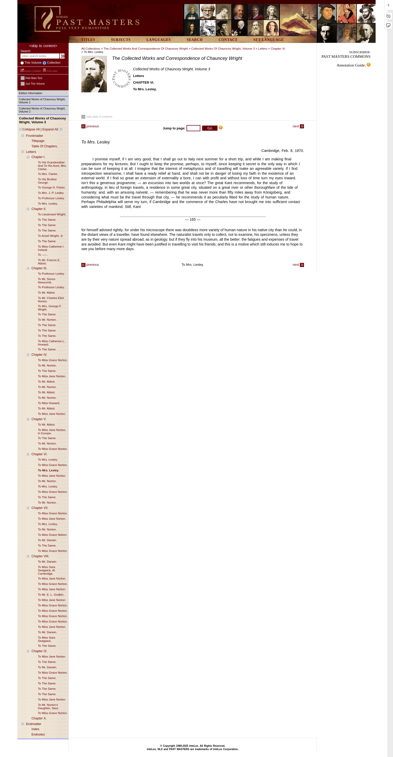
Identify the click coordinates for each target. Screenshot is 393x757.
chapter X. (39, 718)
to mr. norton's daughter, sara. (48, 706)
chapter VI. (39, 454)
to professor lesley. (51, 198)
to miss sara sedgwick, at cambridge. (46, 570)
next (298, 126)
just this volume (33, 83)
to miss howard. (49, 403)
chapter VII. (39, 508)
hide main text (31, 78)
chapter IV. (39, 355)
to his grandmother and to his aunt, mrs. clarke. (52, 166)
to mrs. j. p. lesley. (51, 192)
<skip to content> (43, 46)
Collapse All (31, 129)
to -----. (43, 254)
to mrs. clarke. (48, 173)
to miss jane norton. (52, 376)
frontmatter (34, 136)
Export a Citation (31, 71)
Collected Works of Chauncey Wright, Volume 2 (42, 110)
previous (90, 126)
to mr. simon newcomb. (46, 280)
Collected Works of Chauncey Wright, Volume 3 (223, 48)
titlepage (37, 141)
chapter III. (39, 268)
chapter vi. (278, 48)
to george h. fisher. (52, 187)
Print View (50, 71)
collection (53, 62)
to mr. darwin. (47, 540)
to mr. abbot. (46, 292)
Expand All (50, 129)
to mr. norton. (47, 319)
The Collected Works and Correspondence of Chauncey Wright (146, 48)
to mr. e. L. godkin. (51, 594)
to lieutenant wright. (52, 214)
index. (35, 729)
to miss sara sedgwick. (46, 639)
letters (31, 152)
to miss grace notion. (52, 534)
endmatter (33, 724)
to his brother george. (47, 180)
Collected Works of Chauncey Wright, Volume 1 (42, 101)
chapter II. (38, 209)
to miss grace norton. (53, 360)
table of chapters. (44, 146)
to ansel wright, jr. (50, 235)
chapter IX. (39, 651)
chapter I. (38, 157)
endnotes (38, 734)
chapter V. (38, 419)
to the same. (47, 219)
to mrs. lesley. (48, 203)
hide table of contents (96, 116)
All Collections (90, 48)
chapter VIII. (40, 556)
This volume (32, 62)
